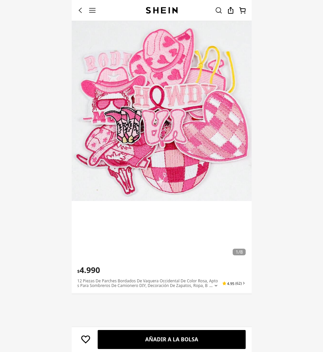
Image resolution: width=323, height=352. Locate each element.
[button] (235, 283)
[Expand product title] (218, 285)
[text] (88, 270)
